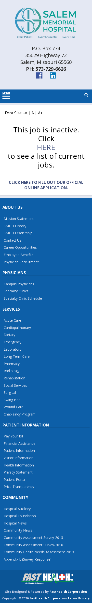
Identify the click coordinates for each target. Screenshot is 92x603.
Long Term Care (17, 356)
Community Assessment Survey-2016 (33, 545)
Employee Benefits (19, 254)
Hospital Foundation (20, 516)
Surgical (10, 392)
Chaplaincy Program (20, 414)
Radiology (11, 370)
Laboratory (12, 349)
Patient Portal (15, 479)
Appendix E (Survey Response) (28, 559)
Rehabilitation (14, 378)
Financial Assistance (19, 443)
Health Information (19, 465)
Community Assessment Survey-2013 (33, 537)
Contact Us (12, 240)
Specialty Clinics (16, 291)
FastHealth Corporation (68, 592)
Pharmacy (12, 363)
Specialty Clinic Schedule (23, 298)
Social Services (15, 385)
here (46, 147)
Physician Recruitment (21, 262)
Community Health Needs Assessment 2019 (39, 552)
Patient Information (19, 450)
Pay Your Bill (14, 436)
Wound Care (13, 407)
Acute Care (12, 320)
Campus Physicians (19, 284)
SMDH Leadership (18, 233)
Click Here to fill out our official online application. (46, 185)
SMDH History (15, 226)
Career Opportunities (20, 247)
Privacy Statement (18, 472)
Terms (72, 598)
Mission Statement (19, 218)
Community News (18, 530)
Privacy (84, 598)
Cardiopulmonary (17, 327)
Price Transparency (19, 486)
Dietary (9, 334)
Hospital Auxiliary (17, 508)
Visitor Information (18, 457)
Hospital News (15, 523)
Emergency (12, 342)
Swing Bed (12, 399)
